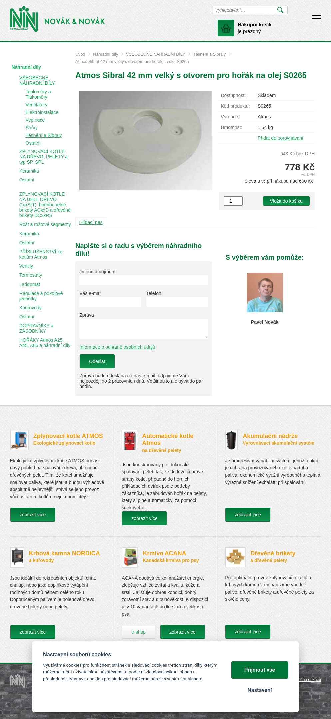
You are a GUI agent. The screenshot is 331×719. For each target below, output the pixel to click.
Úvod (80, 54)
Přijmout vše (259, 670)
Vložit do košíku (286, 201)
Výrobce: (230, 116)
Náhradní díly (105, 54)
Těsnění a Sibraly (209, 54)
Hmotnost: (231, 127)
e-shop (138, 632)
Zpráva (86, 315)
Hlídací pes (91, 222)
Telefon (153, 293)
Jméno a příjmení (97, 271)
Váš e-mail (90, 293)
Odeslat (97, 361)
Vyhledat (280, 10)
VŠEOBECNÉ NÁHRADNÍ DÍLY (155, 54)
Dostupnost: (233, 95)
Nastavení (259, 690)
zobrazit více (33, 514)
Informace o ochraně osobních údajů (117, 347)
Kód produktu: (235, 106)
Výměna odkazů (306, 679)
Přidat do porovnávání (280, 138)
